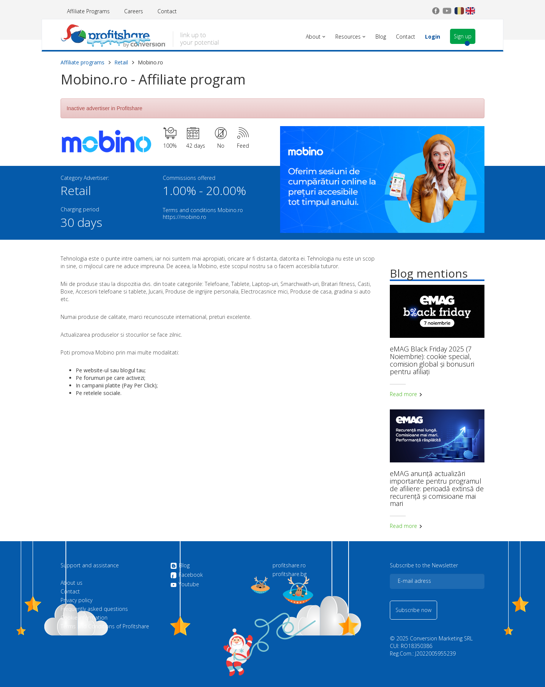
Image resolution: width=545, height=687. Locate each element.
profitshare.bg (289, 574)
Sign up (463, 36)
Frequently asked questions (94, 609)
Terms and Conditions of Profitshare (105, 626)
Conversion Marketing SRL (441, 638)
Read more (406, 394)
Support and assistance (90, 565)
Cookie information (84, 618)
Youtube (184, 584)
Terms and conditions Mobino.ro (203, 210)
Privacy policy (76, 600)
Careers (133, 11)
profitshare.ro (289, 565)
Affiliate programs (82, 62)
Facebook (186, 575)
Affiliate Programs (88, 11)
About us (72, 583)
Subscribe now (413, 610)
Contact (167, 11)
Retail (121, 62)
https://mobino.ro (184, 216)
